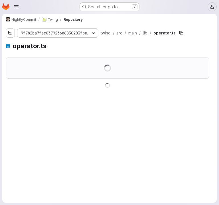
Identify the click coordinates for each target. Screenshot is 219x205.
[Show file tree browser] (10, 33)
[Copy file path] (181, 33)
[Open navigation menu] (16, 6)
